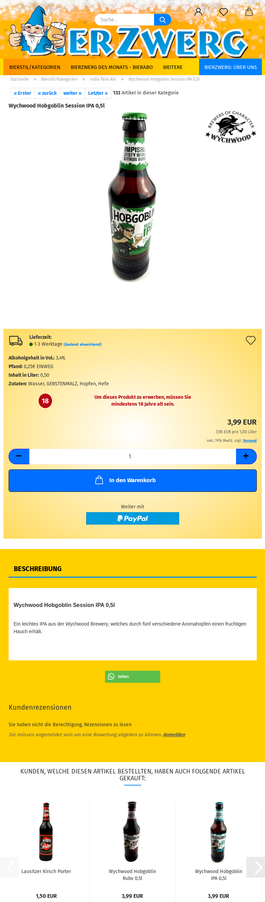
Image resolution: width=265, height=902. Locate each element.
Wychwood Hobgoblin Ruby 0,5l (132, 874)
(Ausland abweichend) (83, 344)
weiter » (72, 93)
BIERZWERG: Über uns (230, 67)
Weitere (173, 67)
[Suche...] (162, 20)
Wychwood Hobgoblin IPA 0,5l (218, 874)
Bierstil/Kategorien (34, 67)
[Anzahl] (132, 456)
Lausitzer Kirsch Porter (46, 871)
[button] (198, 12)
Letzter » (98, 93)
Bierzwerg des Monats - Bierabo (112, 67)
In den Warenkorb (125, 479)
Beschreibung (38, 569)
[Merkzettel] (223, 12)
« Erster (22, 93)
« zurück (47, 93)
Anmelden (174, 735)
